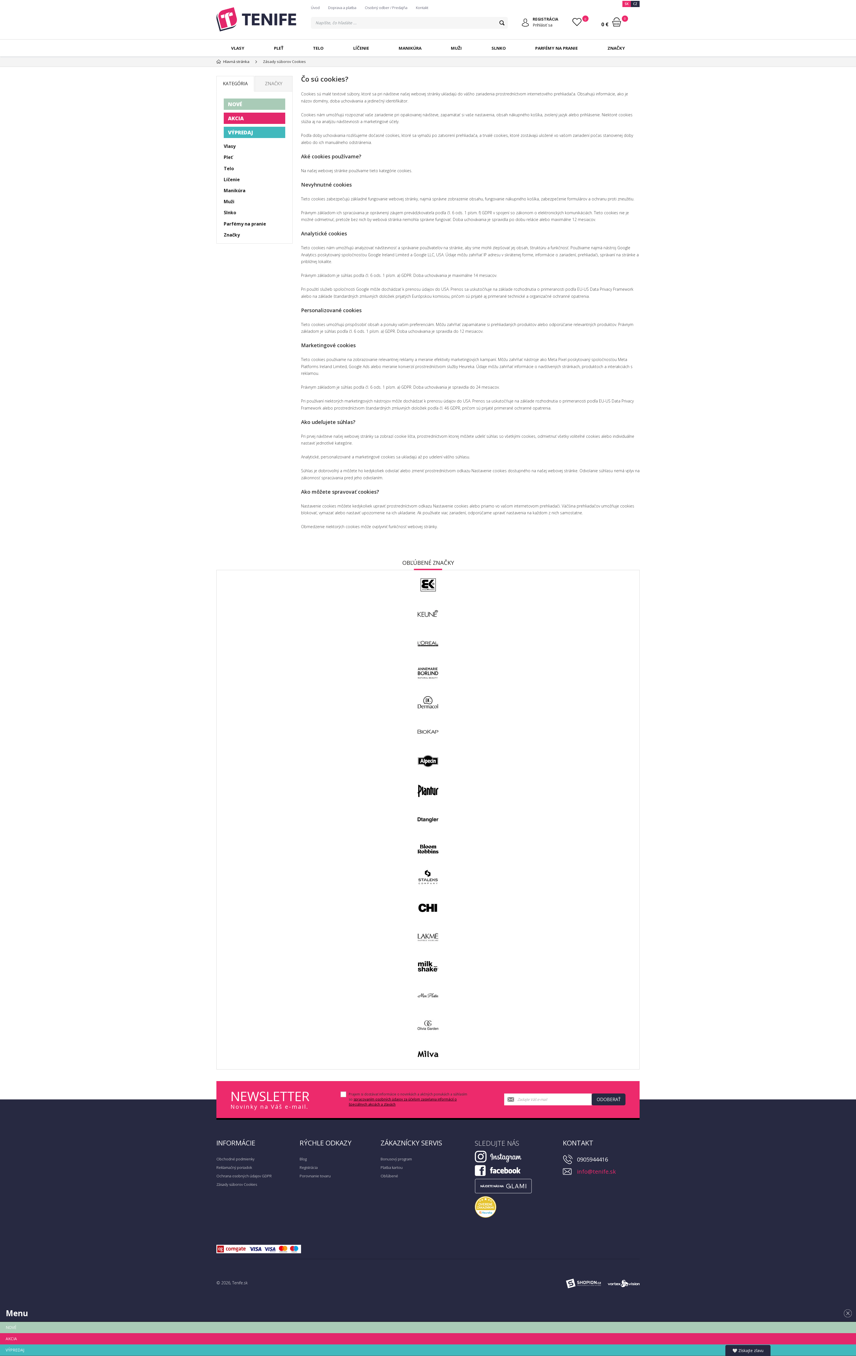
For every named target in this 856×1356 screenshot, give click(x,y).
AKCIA (236, 118)
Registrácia (309, 1167)
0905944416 (592, 1159)
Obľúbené (389, 1175)
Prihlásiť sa (542, 25)
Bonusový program (396, 1159)
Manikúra (410, 48)
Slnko (498, 48)
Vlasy (237, 48)
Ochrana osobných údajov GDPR (244, 1175)
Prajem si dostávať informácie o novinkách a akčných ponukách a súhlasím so (408, 1099)
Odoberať (609, 1099)
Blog (303, 1159)
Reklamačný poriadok (234, 1167)
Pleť (279, 48)
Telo (318, 48)
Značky (616, 48)
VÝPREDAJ (240, 132)
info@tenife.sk (596, 1171)
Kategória (235, 83)
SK (627, 3)
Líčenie (361, 48)
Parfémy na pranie (556, 48)
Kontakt (422, 7)
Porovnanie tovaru (315, 1175)
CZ (635, 3)
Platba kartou (392, 1167)
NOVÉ (235, 104)
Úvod (315, 7)
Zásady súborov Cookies (236, 1184)
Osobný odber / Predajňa (386, 7)
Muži (456, 48)
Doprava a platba (342, 7)
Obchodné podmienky (235, 1159)
